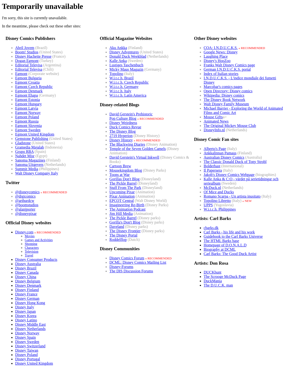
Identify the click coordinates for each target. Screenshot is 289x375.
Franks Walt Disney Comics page (229, 65)
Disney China (25, 277)
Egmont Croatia (27, 82)
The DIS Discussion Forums (131, 271)
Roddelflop (118, 240)
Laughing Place (216, 56)
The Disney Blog (122, 131)
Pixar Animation (122, 196)
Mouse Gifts (213, 117)
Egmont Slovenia (28, 126)
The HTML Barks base (221, 241)
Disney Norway (27, 333)
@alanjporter (25, 209)
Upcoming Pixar (122, 192)
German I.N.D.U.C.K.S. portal (227, 69)
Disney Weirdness (123, 123)
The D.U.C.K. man (218, 285)
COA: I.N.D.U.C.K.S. (221, 48)
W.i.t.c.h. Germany (123, 87)
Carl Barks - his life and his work (229, 232)
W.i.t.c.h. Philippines (220, 209)
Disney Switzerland (30, 346)
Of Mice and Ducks (219, 192)
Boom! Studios (26, 52)
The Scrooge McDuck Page (225, 277)
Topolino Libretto (217, 201)
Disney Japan (25, 311)
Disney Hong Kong (30, 303)
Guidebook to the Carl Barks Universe (233, 236)
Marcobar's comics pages (223, 87)
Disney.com (24, 232)
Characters (32, 248)
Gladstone (23, 143)
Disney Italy (24, 307)
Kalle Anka (118, 61)
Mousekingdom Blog (125, 170)
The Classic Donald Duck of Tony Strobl (235, 162)
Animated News (216, 121)
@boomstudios (26, 205)
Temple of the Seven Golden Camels (137, 149)
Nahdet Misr (24, 156)
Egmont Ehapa (26, 95)
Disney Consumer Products (36, 259)
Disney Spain (25, 337)
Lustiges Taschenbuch (126, 65)
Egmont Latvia (26, 108)
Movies (30, 236)
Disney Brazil (25, 268)
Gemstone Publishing (31, 139)
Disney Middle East (30, 324)
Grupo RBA (24, 152)
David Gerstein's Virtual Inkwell (134, 157)
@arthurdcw (24, 201)
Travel (29, 255)
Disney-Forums (121, 267)
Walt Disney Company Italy (36, 173)
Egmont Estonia (27, 100)
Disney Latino (26, 320)
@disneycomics (27, 192)
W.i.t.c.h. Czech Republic (129, 82)
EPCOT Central (121, 201)
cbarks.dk (211, 228)
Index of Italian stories (221, 74)
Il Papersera (213, 170)
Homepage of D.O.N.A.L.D (225, 245)
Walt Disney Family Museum (226, 104)
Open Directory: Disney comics (228, 91)
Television (31, 251)
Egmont (21, 74)
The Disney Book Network (224, 100)
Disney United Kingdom (34, 363)
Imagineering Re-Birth (126, 205)
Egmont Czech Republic (34, 87)
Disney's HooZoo (217, 61)
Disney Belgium (27, 281)
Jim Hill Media (121, 214)
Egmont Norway (28, 113)
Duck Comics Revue (125, 127)
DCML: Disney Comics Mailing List (137, 262)
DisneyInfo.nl (214, 130)
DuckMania (213, 281)
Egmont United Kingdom (34, 134)
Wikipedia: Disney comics (224, 95)
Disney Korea (25, 316)
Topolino (116, 74)
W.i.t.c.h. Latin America (127, 95)
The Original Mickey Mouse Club (230, 126)
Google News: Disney (221, 52)
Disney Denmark (28, 285)
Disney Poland (26, 355)
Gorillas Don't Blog (124, 179)
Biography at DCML (220, 249)
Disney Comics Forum (126, 258)
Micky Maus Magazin (126, 69)
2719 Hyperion (120, 136)
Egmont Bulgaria (28, 78)
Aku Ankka (118, 48)
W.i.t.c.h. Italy (120, 91)
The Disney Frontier (125, 231)
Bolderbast (212, 166)
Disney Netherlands (30, 329)
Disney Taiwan (26, 350)
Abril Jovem (24, 48)
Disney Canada (26, 272)
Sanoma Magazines (30, 160)
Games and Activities (39, 240)
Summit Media (26, 169)
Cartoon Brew (120, 166)
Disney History (121, 140)
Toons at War (119, 175)
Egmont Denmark (29, 91)
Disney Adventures (124, 52)
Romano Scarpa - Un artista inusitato (232, 196)
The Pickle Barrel (123, 183)
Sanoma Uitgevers (29, 164)
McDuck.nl (212, 188)
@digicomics (25, 196)
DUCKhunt (212, 272)
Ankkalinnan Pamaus (220, 153)
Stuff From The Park (125, 188)
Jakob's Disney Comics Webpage (229, 175)
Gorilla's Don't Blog (124, 222)
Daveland (116, 227)
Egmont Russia (26, 121)
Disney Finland (27, 290)
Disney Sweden (27, 342)
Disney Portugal (27, 359)
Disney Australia (28, 264)
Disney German (27, 298)
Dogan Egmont (26, 61)
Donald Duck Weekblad (127, 56)
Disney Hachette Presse (33, 56)
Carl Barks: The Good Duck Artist (230, 254)
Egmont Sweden (27, 130)
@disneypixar (26, 214)
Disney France (26, 294)
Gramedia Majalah (29, 147)
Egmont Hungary (28, 104)
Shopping (31, 244)
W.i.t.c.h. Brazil (121, 78)
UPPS (208, 205)
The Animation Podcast (127, 209)
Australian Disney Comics (224, 157)
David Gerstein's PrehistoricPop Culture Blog (131, 116)
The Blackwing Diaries (127, 144)
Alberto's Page (215, 149)
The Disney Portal (123, 235)
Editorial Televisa (28, 65)
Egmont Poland (27, 117)
